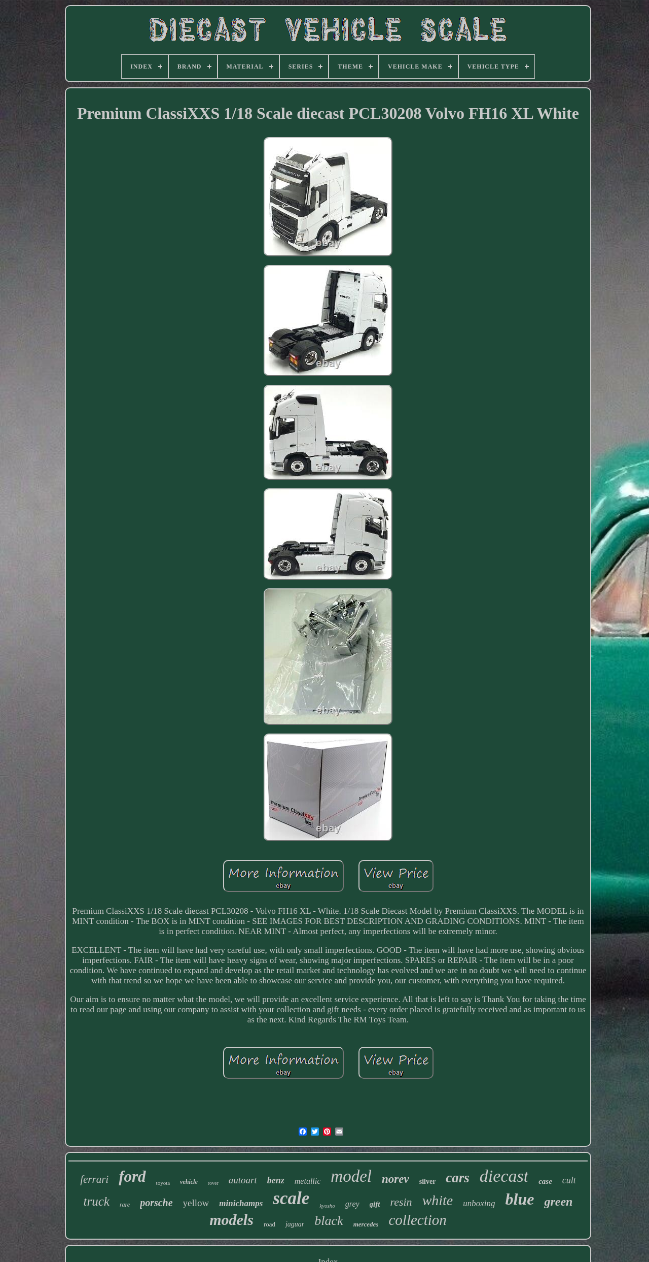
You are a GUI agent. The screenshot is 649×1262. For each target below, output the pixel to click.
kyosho (327, 1206)
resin (401, 1201)
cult (569, 1180)
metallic (308, 1181)
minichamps (241, 1203)
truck (97, 1201)
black (328, 1220)
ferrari (94, 1179)
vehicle (189, 1181)
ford (132, 1176)
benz (275, 1180)
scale (291, 1198)
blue (520, 1199)
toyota (163, 1183)
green (558, 1201)
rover (213, 1183)
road (269, 1224)
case (545, 1181)
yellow (196, 1203)
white (437, 1200)
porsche (156, 1202)
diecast (504, 1176)
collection (417, 1220)
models (231, 1219)
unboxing (479, 1203)
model (351, 1176)
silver (427, 1181)
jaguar (294, 1224)
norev (395, 1179)
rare (125, 1204)
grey (352, 1204)
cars (458, 1177)
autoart (243, 1180)
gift (375, 1204)
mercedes (366, 1224)
